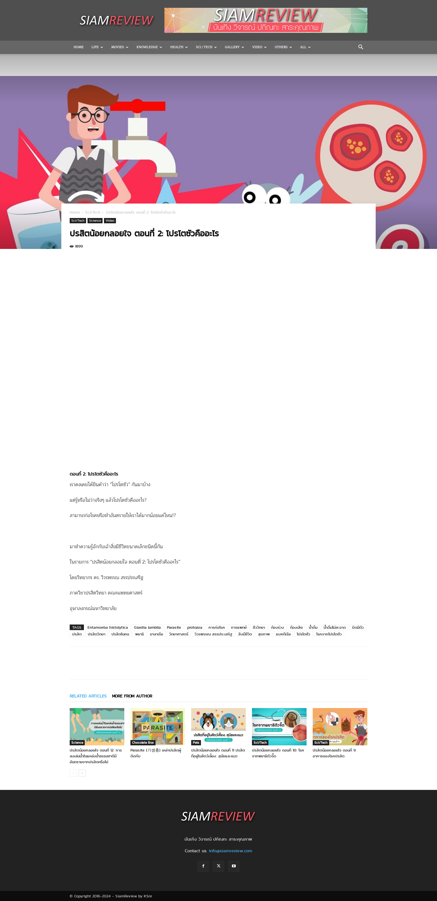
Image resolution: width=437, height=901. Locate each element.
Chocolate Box (143, 742)
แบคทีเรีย (283, 634)
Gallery (234, 47)
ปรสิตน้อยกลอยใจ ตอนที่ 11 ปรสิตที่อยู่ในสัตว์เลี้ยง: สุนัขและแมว (218, 753)
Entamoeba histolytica (108, 627)
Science (95, 220)
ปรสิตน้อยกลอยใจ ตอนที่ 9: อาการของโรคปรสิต (334, 753)
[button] (360, 48)
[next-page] (82, 773)
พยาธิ (139, 634)
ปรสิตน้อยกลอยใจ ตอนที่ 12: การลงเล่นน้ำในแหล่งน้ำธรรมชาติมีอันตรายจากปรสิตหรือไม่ (96, 756)
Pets (196, 742)
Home (79, 47)
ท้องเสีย (296, 627)
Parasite (174, 627)
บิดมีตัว (358, 627)
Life (97, 47)
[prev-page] (73, 773)
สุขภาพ (264, 634)
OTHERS (283, 47)
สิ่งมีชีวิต (245, 634)
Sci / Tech (206, 47)
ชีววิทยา (259, 627)
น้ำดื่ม (313, 627)
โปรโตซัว (303, 634)
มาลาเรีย (156, 634)
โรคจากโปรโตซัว (329, 634)
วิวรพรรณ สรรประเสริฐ (213, 634)
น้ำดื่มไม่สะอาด (335, 627)
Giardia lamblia (147, 627)
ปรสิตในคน (120, 634)
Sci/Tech (92, 212)
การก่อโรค (216, 627)
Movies (119, 47)
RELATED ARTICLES (88, 696)
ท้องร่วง (277, 627)
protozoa (194, 627)
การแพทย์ (239, 627)
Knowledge (149, 47)
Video (259, 47)
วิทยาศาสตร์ (178, 634)
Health (179, 47)
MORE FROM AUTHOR (132, 696)
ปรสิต (77, 634)
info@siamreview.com (230, 851)
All (305, 47)
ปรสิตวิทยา (96, 634)
